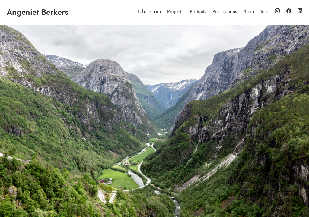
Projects (175, 11)
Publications (224, 11)
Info (265, 11)
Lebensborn (149, 11)
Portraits (198, 11)
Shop (249, 11)
